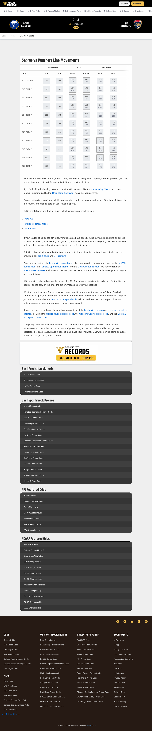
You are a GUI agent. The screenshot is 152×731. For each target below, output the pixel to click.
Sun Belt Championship (34, 596)
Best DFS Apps (83, 640)
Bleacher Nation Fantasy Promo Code (93, 692)
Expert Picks (9, 681)
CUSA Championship (33, 602)
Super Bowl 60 (30, 495)
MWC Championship (32, 590)
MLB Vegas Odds (11, 654)
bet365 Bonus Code (32, 406)
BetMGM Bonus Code (33, 418)
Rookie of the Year (31, 518)
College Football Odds (36, 224)
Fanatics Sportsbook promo (54, 266)
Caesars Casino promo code (93, 314)
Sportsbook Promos (122, 654)
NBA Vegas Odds (11, 649)
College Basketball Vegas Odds (17, 664)
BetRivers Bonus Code (50, 678)
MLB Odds (30, 228)
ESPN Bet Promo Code (34, 446)
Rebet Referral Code (86, 682)
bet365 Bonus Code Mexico (52, 706)
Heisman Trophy (31, 544)
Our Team (118, 668)
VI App (116, 645)
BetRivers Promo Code (33, 458)
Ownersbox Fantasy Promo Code (91, 697)
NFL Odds (30, 219)
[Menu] (148, 4)
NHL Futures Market (52, 11)
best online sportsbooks (61, 263)
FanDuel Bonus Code (49, 654)
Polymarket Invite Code (34, 380)
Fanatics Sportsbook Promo (52, 645)
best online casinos (94, 310)
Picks (13, 36)
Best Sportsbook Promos (34, 429)
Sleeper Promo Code (33, 464)
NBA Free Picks (10, 691)
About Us (118, 664)
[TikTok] (139, 621)
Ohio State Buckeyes (62, 193)
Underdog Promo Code (34, 452)
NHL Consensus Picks (72, 11)
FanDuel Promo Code (33, 435)
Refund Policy (120, 687)
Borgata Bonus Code (33, 469)
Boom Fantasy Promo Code (89, 673)
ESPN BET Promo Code (50, 668)
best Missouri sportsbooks (64, 299)
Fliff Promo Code (84, 659)
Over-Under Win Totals (33, 501)
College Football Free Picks (15, 700)
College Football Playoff (34, 550)
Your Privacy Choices (11, 714)
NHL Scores (124, 11)
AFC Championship (32, 530)
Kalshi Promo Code (32, 374)
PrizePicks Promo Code (34, 475)
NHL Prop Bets (110, 11)
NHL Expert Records (92, 11)
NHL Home (8, 11)
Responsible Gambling (123, 659)
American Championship (34, 585)
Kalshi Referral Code (33, 481)
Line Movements (27, 36)
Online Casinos (120, 706)
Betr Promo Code (84, 668)
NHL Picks (34, 11)
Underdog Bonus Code (50, 673)
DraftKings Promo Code (34, 423)
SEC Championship (32, 562)
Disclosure (91, 726)
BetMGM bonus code (88, 266)
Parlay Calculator (121, 649)
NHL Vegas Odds (11, 668)
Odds (4, 36)
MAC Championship (32, 608)
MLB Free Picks (10, 695)
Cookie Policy (119, 697)
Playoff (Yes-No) (31, 507)
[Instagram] (146, 621)
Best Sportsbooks (47, 640)
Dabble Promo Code (86, 664)
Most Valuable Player (33, 513)
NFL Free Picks (10, 686)
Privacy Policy (120, 678)
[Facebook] (118, 621)
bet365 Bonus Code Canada (52, 697)
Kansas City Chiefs (100, 189)
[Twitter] (125, 621)
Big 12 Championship (33, 579)
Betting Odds (9, 640)
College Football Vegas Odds (16, 659)
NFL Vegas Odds (11, 645)
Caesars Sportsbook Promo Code (38, 441)
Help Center (119, 673)
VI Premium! (60, 256)
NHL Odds (20, 11)
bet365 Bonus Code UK (50, 701)
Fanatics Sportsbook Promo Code (38, 412)
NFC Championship (32, 524)
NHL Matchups (138, 11)
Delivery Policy (120, 692)
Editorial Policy (120, 701)
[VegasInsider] (3, 624)
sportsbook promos (34, 270)
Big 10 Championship (33, 573)
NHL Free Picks (10, 710)
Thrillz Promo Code (85, 654)
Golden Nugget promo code (60, 314)
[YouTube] (132, 621)
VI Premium (119, 640)
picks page (43, 256)
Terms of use (119, 682)
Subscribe (137, 4)
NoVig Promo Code (32, 386)
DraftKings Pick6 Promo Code (90, 701)
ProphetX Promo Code (33, 392)
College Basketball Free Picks (16, 705)
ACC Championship (32, 567)
